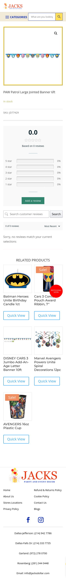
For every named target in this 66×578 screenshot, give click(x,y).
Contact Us (40, 503)
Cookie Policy (41, 496)
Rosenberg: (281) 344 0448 (33, 563)
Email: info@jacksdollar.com (33, 573)
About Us (8, 496)
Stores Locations (12, 503)
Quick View (16, 315)
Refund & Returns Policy (48, 490)
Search (56, 214)
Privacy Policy (11, 509)
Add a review (33, 200)
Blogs (37, 509)
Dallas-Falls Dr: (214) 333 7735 (33, 543)
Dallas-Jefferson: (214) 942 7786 (33, 533)
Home (6, 490)
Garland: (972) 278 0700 (33, 553)
